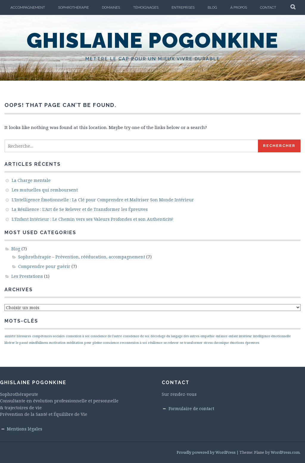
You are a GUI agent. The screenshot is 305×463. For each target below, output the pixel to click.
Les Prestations (27, 276)
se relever (171, 343)
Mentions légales (24, 429)
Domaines (111, 7)
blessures (24, 336)
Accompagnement (27, 7)
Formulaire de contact (191, 408)
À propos (238, 7)
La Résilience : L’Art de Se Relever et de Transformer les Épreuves (80, 209)
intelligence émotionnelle (272, 336)
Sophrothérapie (73, 7)
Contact (268, 7)
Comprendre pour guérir (44, 266)
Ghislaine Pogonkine (152, 40)
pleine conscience (106, 343)
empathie (207, 336)
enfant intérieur (240, 336)
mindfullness (38, 343)
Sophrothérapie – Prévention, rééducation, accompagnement (81, 257)
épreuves (252, 343)
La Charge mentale (31, 180)
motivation (57, 343)
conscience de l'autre (106, 336)
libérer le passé (16, 343)
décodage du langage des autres (174, 336)
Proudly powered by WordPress (206, 452)
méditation (75, 343)
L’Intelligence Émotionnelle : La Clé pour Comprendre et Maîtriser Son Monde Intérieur (103, 200)
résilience (155, 343)
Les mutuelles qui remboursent (45, 190)
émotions (237, 343)
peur (87, 343)
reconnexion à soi (133, 343)
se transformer (191, 343)
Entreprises (183, 7)
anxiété (9, 336)
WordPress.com (285, 452)
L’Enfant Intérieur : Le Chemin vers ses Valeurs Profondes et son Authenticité (92, 219)
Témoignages (145, 7)
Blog (212, 7)
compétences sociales (48, 336)
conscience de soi (136, 336)
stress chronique (216, 343)
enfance (221, 336)
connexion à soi (77, 336)
